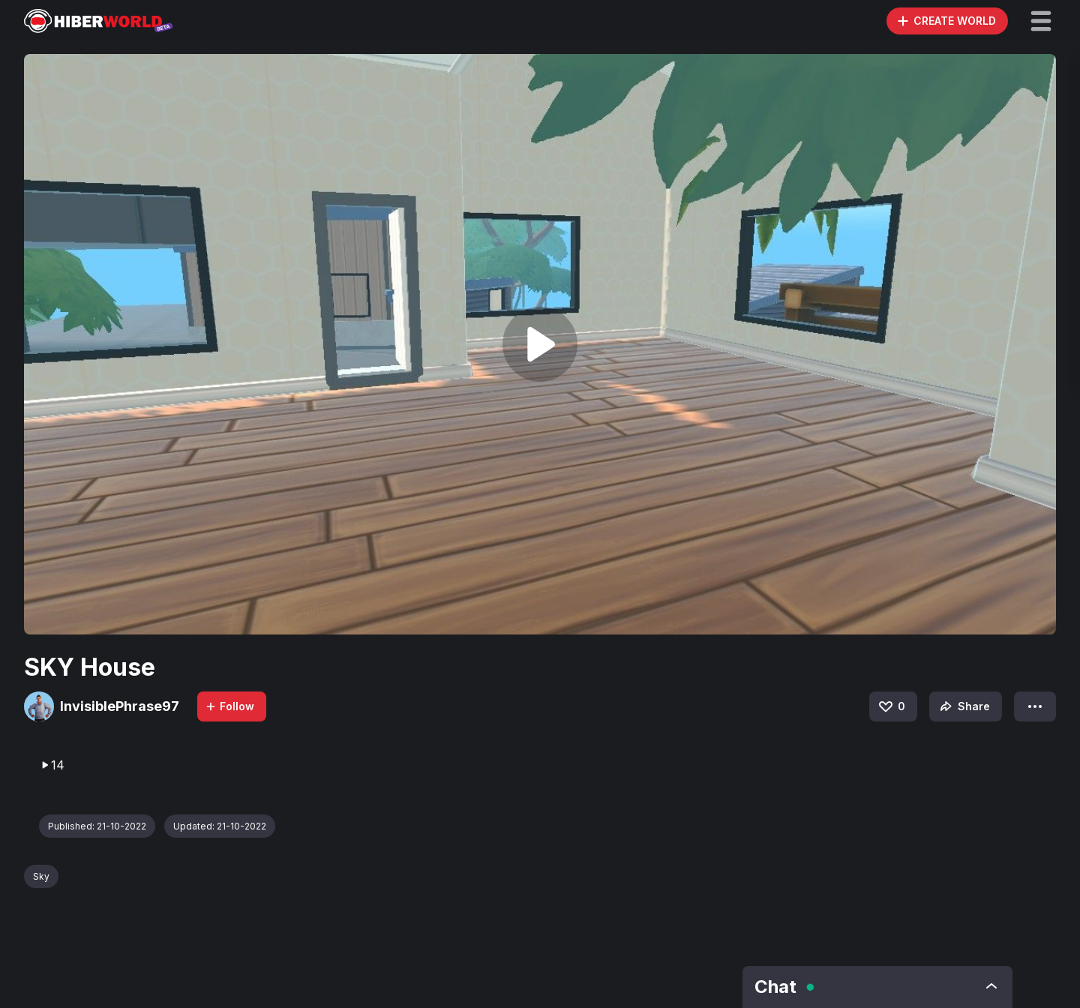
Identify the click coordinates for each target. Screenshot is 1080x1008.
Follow (229, 706)
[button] (1041, 21)
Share (963, 707)
